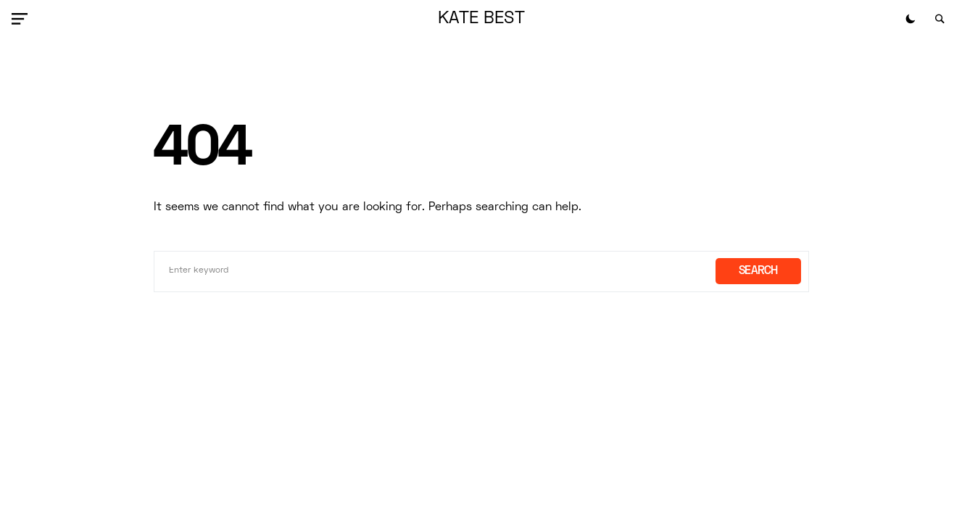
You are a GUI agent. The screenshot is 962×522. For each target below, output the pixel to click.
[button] (22, 19)
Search (758, 271)
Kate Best (481, 19)
